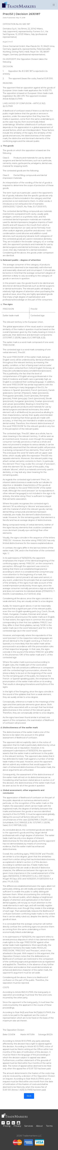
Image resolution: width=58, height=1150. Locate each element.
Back (29, 1096)
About (39, 1126)
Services (28, 1126)
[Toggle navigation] (54, 5)
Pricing (6, 1126)
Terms (49, 1126)
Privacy (17, 1126)
